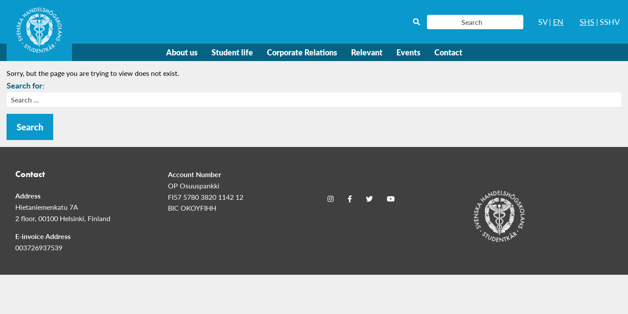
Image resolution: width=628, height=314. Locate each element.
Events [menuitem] (408, 52)
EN (558, 21)
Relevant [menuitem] (366, 52)
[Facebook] (350, 198)
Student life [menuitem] (232, 52)
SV (543, 21)
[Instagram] (331, 198)
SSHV (610, 21)
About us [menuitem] (182, 52)
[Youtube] (391, 198)
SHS (587, 21)
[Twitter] (369, 198)
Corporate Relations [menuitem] (302, 52)
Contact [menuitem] (448, 52)
